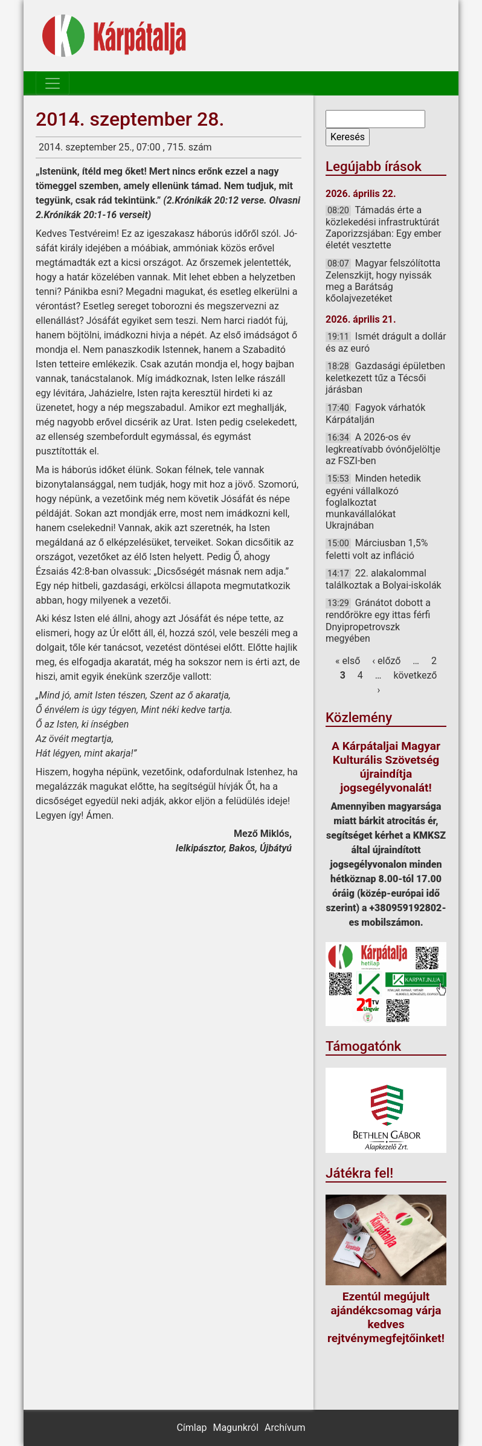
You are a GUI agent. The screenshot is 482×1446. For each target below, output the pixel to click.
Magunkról (236, 1427)
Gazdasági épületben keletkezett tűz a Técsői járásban (385, 377)
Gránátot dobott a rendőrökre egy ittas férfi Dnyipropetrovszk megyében (378, 620)
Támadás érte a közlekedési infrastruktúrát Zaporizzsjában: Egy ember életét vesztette (384, 227)
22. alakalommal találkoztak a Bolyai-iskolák (384, 579)
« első (347, 661)
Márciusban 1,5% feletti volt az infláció (377, 549)
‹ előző (386, 661)
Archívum (285, 1427)
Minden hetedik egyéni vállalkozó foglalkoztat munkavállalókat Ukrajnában (373, 502)
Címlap (191, 1427)
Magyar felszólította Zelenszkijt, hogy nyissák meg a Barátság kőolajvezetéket (383, 281)
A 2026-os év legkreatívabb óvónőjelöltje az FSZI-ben (383, 448)
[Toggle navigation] (52, 83)
